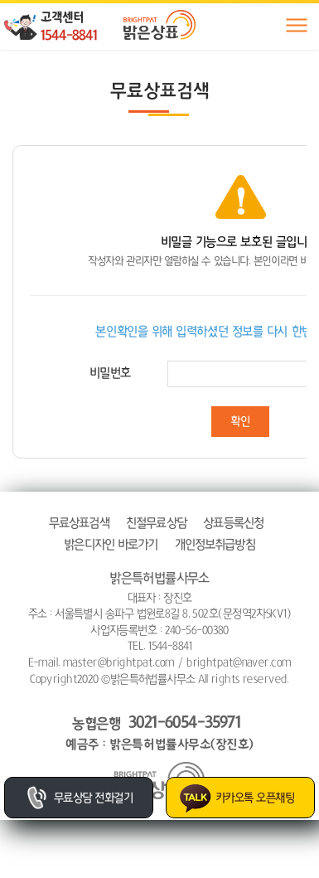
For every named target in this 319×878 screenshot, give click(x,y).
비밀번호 (110, 372)
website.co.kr (190, 695)
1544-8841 (69, 35)
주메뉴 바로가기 (0, 0)
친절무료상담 (156, 523)
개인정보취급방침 (215, 544)
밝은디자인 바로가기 (110, 544)
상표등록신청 (233, 523)
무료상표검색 (79, 523)
